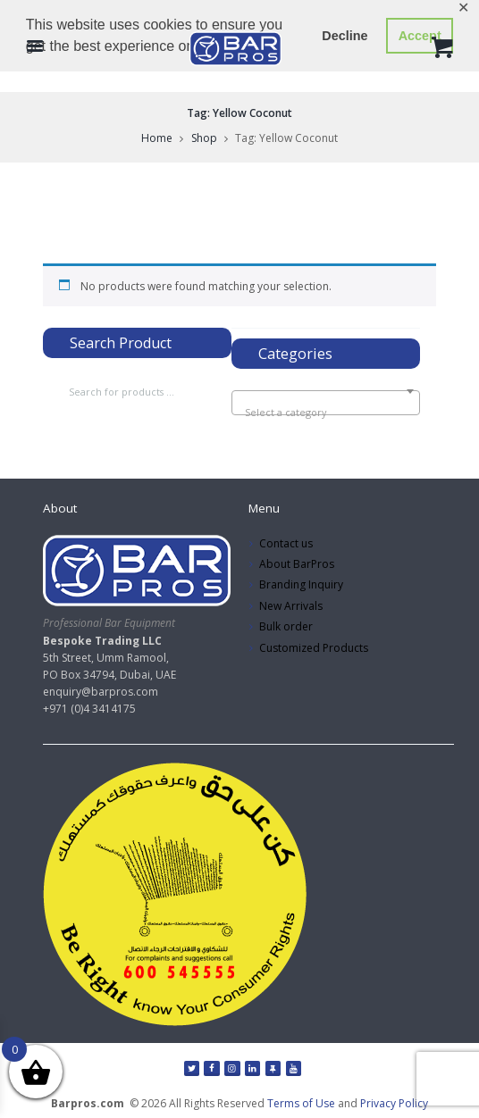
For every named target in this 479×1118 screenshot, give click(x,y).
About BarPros (296, 564)
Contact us (286, 543)
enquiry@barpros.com (100, 691)
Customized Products (313, 647)
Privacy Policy (394, 1103)
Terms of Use (301, 1103)
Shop (204, 138)
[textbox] (326, 413)
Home (156, 138)
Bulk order (286, 626)
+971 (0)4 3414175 (89, 708)
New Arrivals (291, 605)
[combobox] (325, 402)
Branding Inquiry (301, 584)
